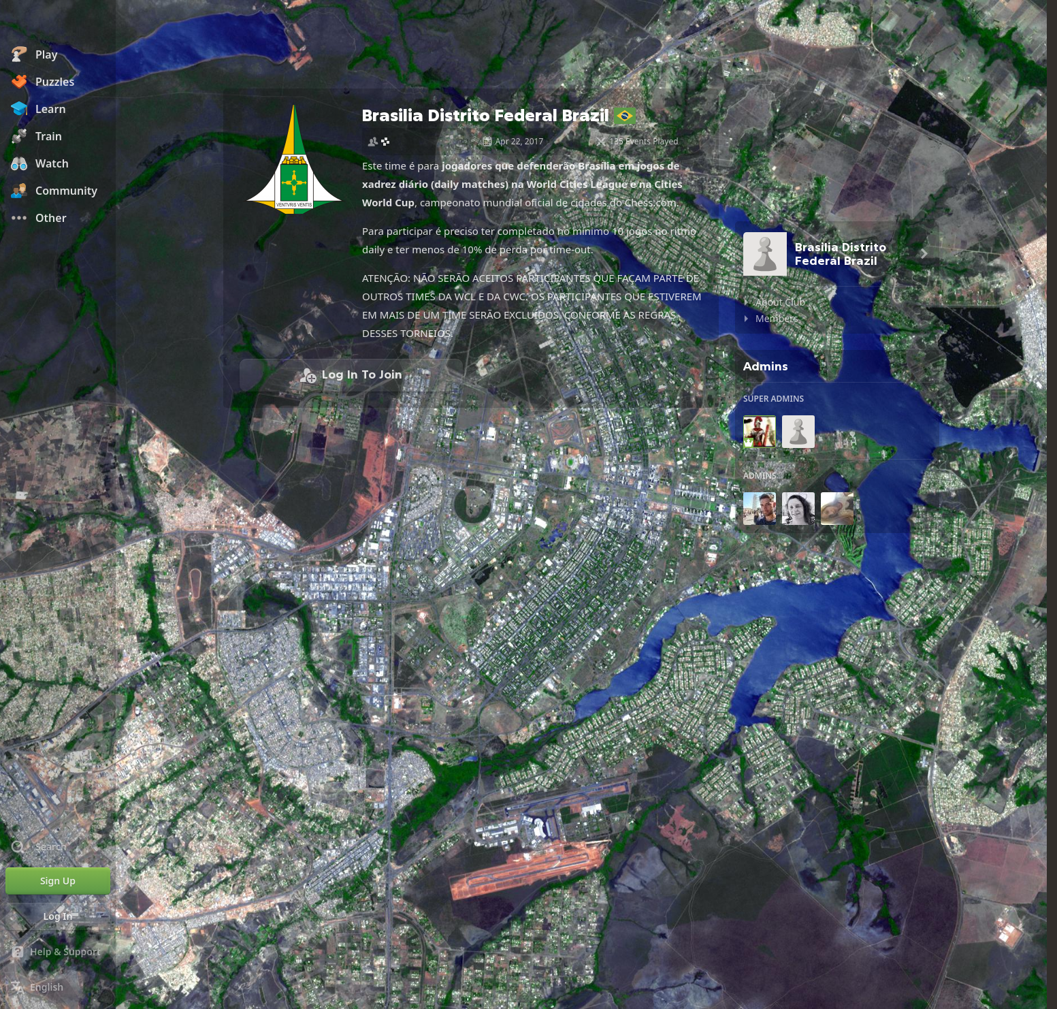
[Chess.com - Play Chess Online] (57, 23)
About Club (780, 301)
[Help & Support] (57, 951)
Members (776, 318)
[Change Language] (57, 987)
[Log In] (57, 916)
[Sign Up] (57, 881)
